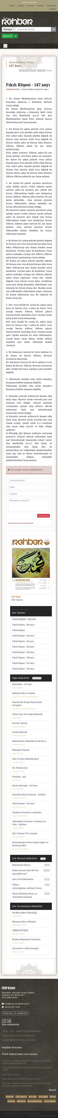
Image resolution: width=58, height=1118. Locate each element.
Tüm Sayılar (51, 6)
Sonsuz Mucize (19, 732)
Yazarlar (52, 9)
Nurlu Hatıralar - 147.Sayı (25, 785)
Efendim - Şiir (19, 776)
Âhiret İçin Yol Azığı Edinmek (27, 714)
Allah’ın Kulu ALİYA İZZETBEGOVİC (18, 1035)
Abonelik (21, 1101)
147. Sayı (44, 89)
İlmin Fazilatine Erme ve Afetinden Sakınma (24, 895)
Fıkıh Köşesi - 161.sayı (23, 641)
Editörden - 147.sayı (22, 684)
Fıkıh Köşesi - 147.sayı (23, 803)
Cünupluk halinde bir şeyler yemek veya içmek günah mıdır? (27, 1068)
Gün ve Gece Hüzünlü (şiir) (25, 758)
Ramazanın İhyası (21, 865)
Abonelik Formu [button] (22, 1013)
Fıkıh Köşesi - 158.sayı (23, 657)
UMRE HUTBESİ (20, 930)
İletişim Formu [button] (8, 1013)
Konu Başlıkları (35, 1101)
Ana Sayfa (24, 70)
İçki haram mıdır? (10, 1074)
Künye (12, 6)
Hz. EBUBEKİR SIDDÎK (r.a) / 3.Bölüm (18, 1040)
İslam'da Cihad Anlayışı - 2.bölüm (29, 794)
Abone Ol (10, 36)
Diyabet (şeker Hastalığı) (24, 912)
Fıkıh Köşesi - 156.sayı (23, 668)
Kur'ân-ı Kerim (19, 723)
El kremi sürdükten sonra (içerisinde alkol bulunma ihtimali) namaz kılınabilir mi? (26, 1084)
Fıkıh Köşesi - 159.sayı (23, 652)
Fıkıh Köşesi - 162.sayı (23, 635)
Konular (40, 6)
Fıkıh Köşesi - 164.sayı (23, 624)
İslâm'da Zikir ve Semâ (23, 693)
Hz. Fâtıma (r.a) (19, 767)
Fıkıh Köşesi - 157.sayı (23, 663)
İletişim (20, 6)
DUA (12, 1031)
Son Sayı (30, 6)
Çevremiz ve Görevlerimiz (25, 948)
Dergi (33, 70)
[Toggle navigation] (5, 45)
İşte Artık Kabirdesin (22, 879)
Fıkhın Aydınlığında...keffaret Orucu (27, 886)
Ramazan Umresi (20, 750)
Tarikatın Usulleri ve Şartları (26, 812)
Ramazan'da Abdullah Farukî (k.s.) (29, 741)
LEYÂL (5, 1031)
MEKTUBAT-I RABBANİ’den (28, 1031)
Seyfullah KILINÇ (13, 89)
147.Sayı (41, 70)
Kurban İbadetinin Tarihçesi (26, 939)
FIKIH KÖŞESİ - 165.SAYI (24, 619)
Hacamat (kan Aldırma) (24, 921)
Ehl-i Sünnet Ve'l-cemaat (24, 833)
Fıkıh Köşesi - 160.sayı (23, 646)
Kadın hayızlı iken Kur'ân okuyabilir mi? (25, 872)
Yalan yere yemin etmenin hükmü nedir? (21, 1079)
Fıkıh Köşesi (18, 630)
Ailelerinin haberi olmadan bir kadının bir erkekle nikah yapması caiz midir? (26, 1062)
